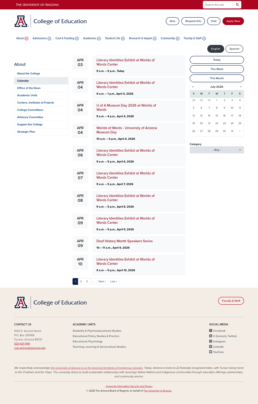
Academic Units (27, 95)
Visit (214, 21)
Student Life (112, 38)
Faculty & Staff (192, 38)
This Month (217, 78)
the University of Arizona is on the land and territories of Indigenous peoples (97, 368)
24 (232, 123)
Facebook (219, 331)
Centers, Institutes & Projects (35, 102)
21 (209, 123)
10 (232, 107)
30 (209, 100)
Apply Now (233, 21)
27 (201, 131)
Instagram (219, 341)
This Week (216, 69)
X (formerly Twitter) (225, 336)
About (20, 38)
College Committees (30, 110)
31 (232, 131)
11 (240, 107)
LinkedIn (218, 347)
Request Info (193, 21)
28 (193, 100)
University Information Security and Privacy (129, 386)
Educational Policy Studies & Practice (96, 336)
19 (193, 123)
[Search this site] (218, 5)
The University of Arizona (157, 390)
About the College (28, 73)
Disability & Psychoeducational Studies (97, 331)
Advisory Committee (30, 117)
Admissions (40, 38)
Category (195, 144)
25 (239, 123)
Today (217, 60)
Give (172, 21)
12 (194, 115)
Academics (89, 38)
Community (168, 38)
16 (224, 115)
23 (224, 123)
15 (217, 115)
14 (209, 115)
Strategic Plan (26, 132)
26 (193, 131)
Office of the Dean (28, 88)
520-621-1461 (22, 344)
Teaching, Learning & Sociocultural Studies (99, 347)
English (215, 49)
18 (240, 115)
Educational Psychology (88, 341)
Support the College (30, 124)
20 (201, 123)
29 (201, 100)
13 (201, 115)
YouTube (218, 352)
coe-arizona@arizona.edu (30, 348)
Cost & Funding (65, 38)
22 (216, 123)
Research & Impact (140, 38)
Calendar (23, 81)
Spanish (234, 49)
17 (232, 115)
